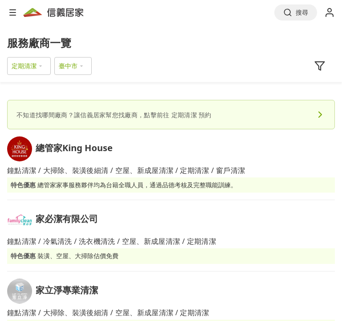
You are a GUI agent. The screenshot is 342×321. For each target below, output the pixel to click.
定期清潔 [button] (24, 66)
